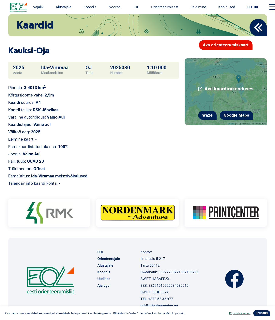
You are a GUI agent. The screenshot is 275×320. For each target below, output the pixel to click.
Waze (207, 115)
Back (258, 27)
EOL (136, 7)
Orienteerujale (108, 259)
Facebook (234, 279)
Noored (114, 7)
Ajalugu (103, 285)
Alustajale (63, 7)
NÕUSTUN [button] (262, 313)
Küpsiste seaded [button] (240, 313)
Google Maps (236, 115)
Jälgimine (198, 7)
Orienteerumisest (164, 7)
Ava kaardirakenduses (229, 89)
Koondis (90, 7)
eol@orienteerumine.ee (159, 305)
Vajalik (38, 7)
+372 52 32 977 (160, 299)
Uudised (103, 279)
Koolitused (226, 7)
